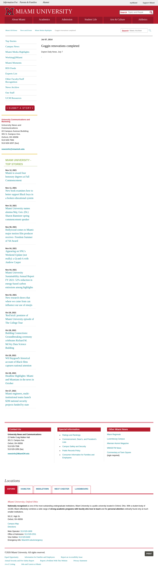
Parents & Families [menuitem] (28, 2)
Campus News (12, 46)
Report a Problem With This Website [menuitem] (53, 561)
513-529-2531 (30, 534)
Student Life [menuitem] (91, 19)
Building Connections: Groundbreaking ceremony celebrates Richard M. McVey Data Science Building (18, 340)
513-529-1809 (26, 531)
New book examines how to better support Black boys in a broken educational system (19, 194)
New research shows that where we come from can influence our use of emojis (18, 301)
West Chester (61, 489)
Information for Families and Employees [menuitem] (40, 557)
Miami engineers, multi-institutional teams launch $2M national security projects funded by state (18, 399)
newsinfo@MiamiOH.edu (18, 454)
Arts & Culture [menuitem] (117, 19)
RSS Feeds (10, 68)
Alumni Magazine (118, 443)
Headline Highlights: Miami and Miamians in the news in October (19, 380)
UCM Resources (13, 98)
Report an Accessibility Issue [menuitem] (72, 557)
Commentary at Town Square (119, 452)
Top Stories (10, 41)
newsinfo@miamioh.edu (13, 149)
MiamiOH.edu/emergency (32, 540)
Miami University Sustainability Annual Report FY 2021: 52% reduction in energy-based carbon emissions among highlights (19, 280)
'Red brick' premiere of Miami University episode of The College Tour (19, 319)
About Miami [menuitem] (18, 19)
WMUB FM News (114, 448)
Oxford (11, 489)
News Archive (12, 87)
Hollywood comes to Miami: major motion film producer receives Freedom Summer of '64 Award (19, 235)
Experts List (11, 73)
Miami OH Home (11, 30)
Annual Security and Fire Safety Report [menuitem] (19, 561)
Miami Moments (13, 62)
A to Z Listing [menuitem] (10, 564)
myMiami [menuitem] (133, 3)
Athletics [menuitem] (142, 19)
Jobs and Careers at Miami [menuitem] (31, 564)
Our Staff (9, 92)
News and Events (26, 30)
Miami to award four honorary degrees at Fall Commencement (17, 177)
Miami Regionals (114, 434)
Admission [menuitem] (67, 19)
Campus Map (13, 524)
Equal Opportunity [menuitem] (12, 557)
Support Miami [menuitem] (149, 3)
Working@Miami (13, 57)
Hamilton (25, 489)
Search (123, 12)
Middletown (42, 489)
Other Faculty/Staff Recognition (14, 80)
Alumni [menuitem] (46, 2)
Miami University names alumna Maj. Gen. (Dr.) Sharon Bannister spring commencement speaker (17, 214)
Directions (12, 527)
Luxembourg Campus (116, 439)
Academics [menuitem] (44, 19)
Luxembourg (81, 489)
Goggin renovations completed (65, 30)
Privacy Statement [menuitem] (80, 561)
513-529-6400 (24, 537)
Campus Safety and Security (74, 446)
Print (149, 554)
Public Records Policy (71, 451)
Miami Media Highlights (43, 30)
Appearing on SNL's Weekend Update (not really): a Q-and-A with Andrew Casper (17, 257)
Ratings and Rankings (71, 435)
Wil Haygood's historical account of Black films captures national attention (18, 362)
